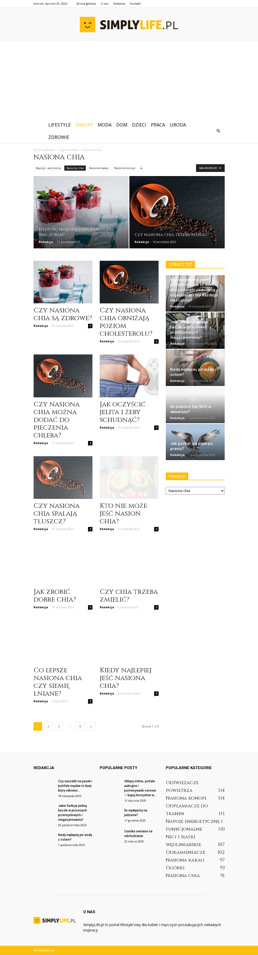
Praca (158, 125)
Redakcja (46, 242)
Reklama (119, 3)
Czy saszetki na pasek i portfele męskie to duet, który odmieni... (75, 785)
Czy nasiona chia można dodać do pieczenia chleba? (57, 420)
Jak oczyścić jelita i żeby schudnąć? (123, 412)
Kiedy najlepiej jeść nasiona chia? (126, 678)
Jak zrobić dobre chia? (55, 595)
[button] (218, 131)
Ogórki (175, 868)
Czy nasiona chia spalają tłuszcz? (57, 513)
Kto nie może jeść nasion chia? (123, 513)
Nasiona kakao (99, 168)
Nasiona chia (75, 168)
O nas (104, 3)
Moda (105, 125)
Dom (121, 125)
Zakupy (84, 125)
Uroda (178, 125)
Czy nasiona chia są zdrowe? (63, 314)
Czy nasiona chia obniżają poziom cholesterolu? (126, 322)
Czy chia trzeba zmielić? (129, 595)
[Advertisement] (129, 80)
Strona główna (86, 3)
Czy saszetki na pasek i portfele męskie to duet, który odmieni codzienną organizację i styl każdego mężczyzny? (194, 290)
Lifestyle (59, 125)
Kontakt (135, 3)
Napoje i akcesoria (48, 168)
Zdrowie (58, 137)
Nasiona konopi (124, 168)
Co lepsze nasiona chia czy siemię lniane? (58, 682)
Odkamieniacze (185, 852)
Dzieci (139, 125)
